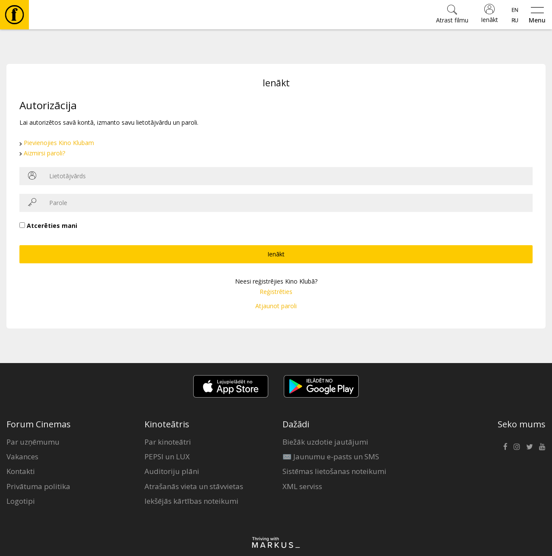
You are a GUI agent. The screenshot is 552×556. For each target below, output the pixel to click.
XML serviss (302, 486)
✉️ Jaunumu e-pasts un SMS (330, 456)
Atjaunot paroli (276, 306)
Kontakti (20, 471)
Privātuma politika (38, 486)
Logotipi (20, 501)
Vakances (22, 456)
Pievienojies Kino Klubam (59, 143)
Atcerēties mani (52, 225)
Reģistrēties (276, 291)
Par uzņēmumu (33, 442)
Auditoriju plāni (171, 471)
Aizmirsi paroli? (44, 153)
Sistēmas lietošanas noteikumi (334, 471)
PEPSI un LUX (167, 456)
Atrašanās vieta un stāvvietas (193, 486)
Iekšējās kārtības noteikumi (191, 501)
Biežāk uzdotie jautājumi (325, 442)
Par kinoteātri (167, 442)
